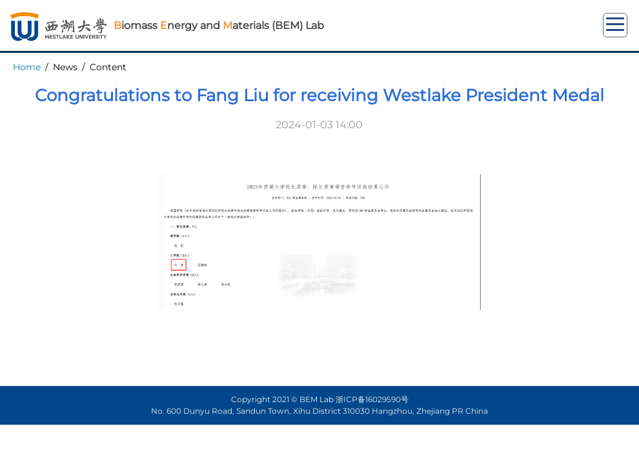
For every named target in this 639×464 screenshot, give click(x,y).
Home (27, 67)
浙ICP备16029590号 (372, 399)
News (65, 67)
